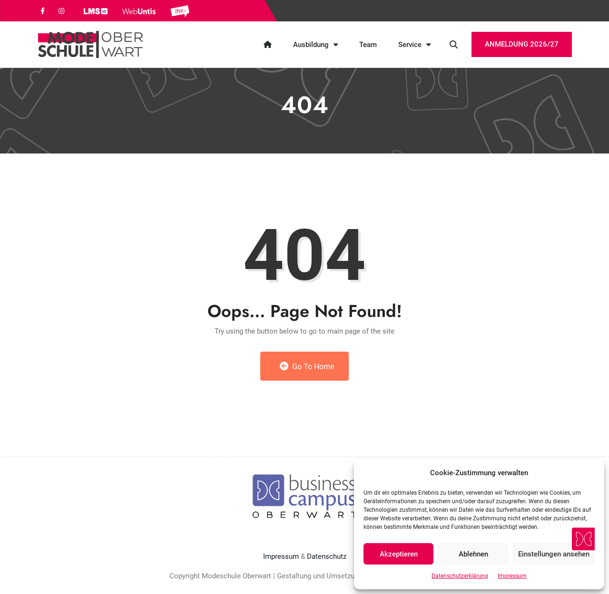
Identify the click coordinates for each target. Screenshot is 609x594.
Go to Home (307, 366)
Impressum (512, 576)
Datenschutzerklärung (460, 576)
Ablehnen (473, 554)
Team (368, 44)
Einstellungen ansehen (553, 554)
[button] (453, 44)
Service (414, 44)
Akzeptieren (399, 554)
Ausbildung (315, 44)
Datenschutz (326, 556)
